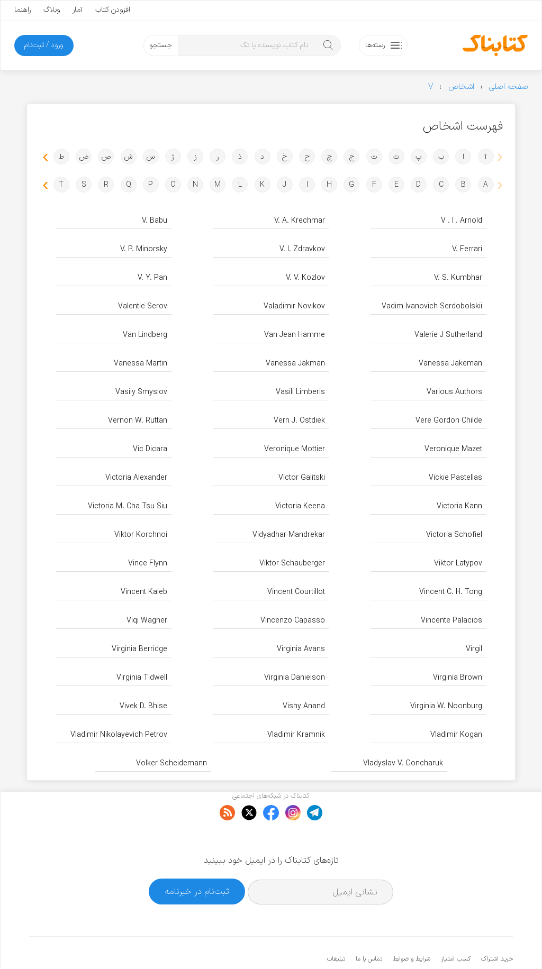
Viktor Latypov (458, 563)
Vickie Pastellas (455, 477)
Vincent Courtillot (296, 592)
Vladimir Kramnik (296, 735)
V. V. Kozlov (305, 278)
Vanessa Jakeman (450, 363)
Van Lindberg (145, 335)
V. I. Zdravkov (302, 249)
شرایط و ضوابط (411, 926)
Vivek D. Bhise (143, 706)
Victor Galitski (301, 477)
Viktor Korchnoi (140, 535)
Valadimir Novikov (294, 306)
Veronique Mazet (453, 449)
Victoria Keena (300, 506)
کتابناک (457, 943)
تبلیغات (336, 926)
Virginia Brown (457, 677)
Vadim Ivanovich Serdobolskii (432, 306)
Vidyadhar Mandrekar (288, 535)
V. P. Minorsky (143, 249)
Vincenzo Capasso (292, 620)
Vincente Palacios (451, 620)
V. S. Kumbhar (458, 278)
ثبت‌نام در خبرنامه (197, 859)
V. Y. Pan (152, 278)
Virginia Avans (301, 649)
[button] (44, 155)
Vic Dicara (150, 449)
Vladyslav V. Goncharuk (403, 763)
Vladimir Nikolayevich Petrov (118, 735)
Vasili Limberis (300, 392)
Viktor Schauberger (292, 563)
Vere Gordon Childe (448, 420)
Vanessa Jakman (295, 363)
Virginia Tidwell (141, 677)
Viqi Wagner (147, 620)
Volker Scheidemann (171, 763)
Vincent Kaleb (144, 592)
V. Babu (154, 220)
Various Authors (454, 392)
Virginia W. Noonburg (446, 706)
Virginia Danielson (294, 677)
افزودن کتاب (112, 9)
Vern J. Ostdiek (299, 420)
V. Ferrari (467, 249)
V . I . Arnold (461, 220)
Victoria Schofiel (454, 535)
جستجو (160, 45)
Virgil (474, 649)
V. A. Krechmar (299, 220)
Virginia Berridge (139, 649)
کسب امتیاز (456, 926)
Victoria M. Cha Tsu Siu (127, 506)
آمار (78, 9)
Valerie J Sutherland (448, 335)
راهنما (22, 9)
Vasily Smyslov (141, 392)
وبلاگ (51, 9)
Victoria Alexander (136, 477)
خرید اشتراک (497, 926)
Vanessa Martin (140, 363)
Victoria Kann (459, 506)
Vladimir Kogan (456, 735)
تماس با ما (369, 926)
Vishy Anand (304, 706)
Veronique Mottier (294, 449)
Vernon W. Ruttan (137, 420)
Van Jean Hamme (294, 335)
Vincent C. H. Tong (450, 592)
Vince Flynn (147, 563)
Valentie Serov (142, 306)
